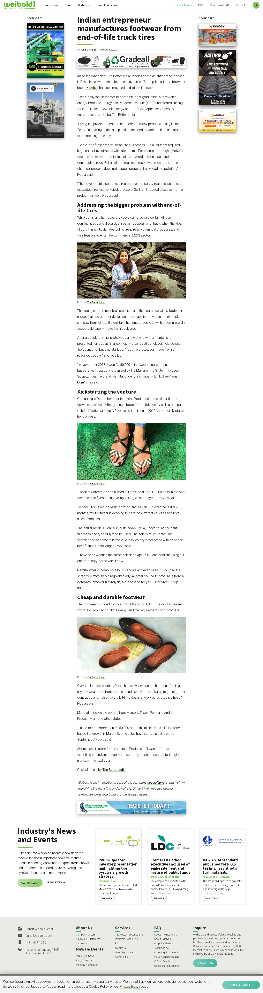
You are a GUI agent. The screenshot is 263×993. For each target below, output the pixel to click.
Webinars (84, 5)
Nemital (91, 88)
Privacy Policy (130, 986)
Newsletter (54, 882)
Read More (106, 898)
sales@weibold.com (38, 935)
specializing (155, 782)
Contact (240, 5)
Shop (68, 5)
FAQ (200, 5)
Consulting (51, 5)
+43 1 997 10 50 (35, 942)
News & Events (183, 5)
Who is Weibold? (219, 5)
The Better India (96, 302)
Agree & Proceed (241, 985)
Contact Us (204, 963)
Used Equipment (107, 5)
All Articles (29, 882)
